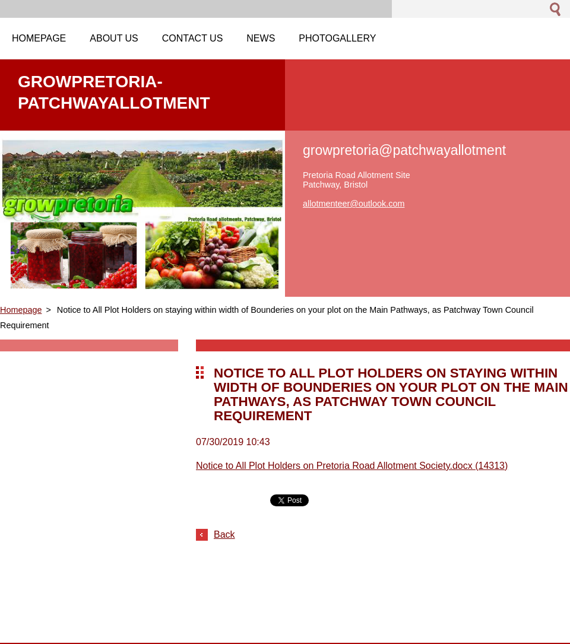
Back (224, 534)
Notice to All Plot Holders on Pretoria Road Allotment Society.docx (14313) (352, 466)
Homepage (21, 310)
